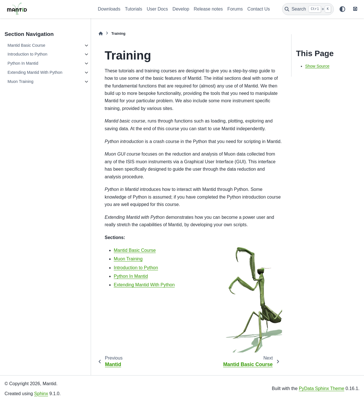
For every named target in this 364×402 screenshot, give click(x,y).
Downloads (109, 9)
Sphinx (41, 393)
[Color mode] (342, 9)
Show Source (317, 66)
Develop (181, 9)
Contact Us (258, 9)
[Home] (101, 33)
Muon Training (20, 81)
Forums (235, 9)
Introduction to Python (27, 54)
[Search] (308, 9)
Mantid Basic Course (26, 45)
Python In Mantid (22, 63)
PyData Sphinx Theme (321, 388)
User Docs (157, 9)
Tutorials (133, 9)
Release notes (208, 9)
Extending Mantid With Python (34, 72)
